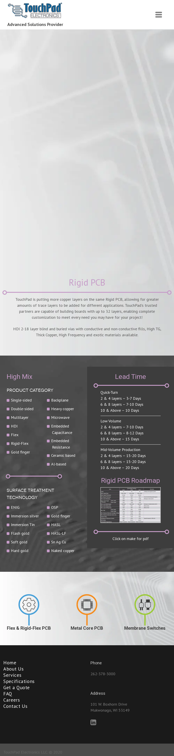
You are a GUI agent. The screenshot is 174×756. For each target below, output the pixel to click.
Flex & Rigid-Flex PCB (29, 628)
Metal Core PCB (87, 628)
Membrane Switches (145, 628)
